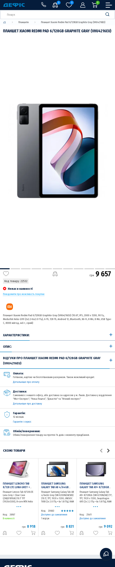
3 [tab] (26, 268)
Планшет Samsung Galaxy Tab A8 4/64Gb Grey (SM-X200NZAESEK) (56, 487)
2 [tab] (15, 268)
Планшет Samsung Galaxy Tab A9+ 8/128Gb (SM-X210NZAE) (94, 487)
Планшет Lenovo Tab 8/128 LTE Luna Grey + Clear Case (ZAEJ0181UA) (18, 487)
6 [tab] (57, 268)
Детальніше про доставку (27, 403)
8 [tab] (78, 268)
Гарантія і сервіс (22, 421)
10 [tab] (100, 268)
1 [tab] (5, 268)
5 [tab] (47, 268)
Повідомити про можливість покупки (23, 294)
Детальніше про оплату (26, 381)
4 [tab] (36, 268)
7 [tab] (68, 268)
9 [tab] (89, 268)
